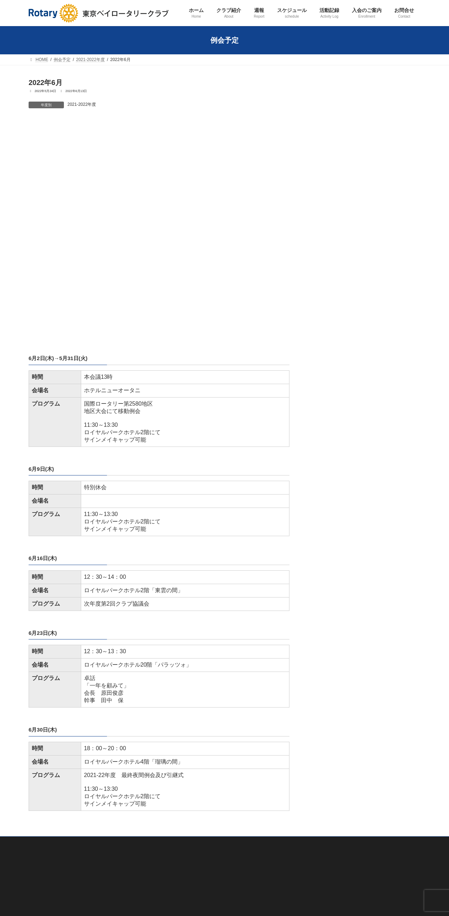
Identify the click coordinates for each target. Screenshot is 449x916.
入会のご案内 (179, 884)
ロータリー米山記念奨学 (194, 859)
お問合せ (175, 896)
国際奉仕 (179, 822)
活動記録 (175, 773)
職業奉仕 (179, 798)
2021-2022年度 (81, 104)
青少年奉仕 (181, 835)
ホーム (173, 651)
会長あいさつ (184, 700)
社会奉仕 (179, 810)
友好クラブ (181, 737)
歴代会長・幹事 (186, 712)
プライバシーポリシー (50, 862)
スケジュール (179, 761)
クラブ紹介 (177, 663)
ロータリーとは (186, 724)
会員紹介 (179, 688)
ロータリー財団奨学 (190, 847)
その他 (177, 871)
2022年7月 (182, 128)
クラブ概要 (181, 675)
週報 (171, 749)
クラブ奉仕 (181, 786)
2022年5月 (47, 128)
